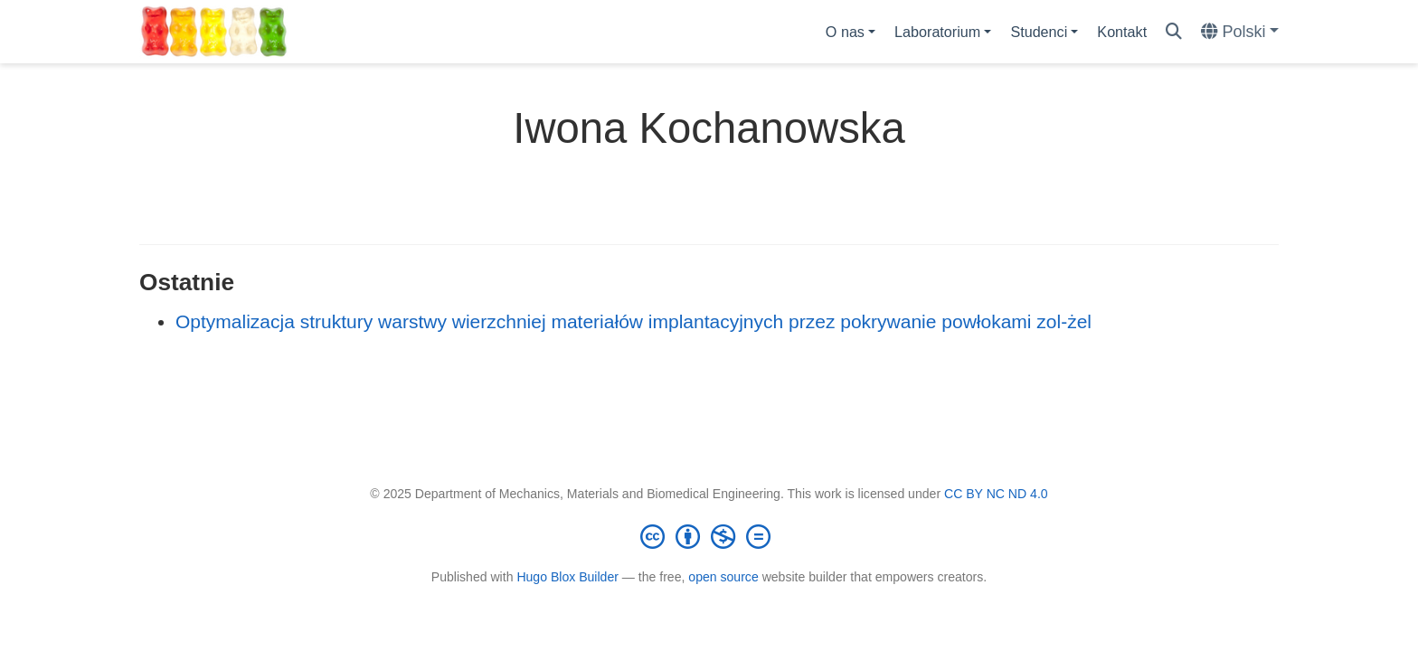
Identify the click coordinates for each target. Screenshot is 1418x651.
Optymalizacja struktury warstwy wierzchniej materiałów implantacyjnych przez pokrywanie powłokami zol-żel (633, 321)
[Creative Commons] (709, 536)
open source (723, 577)
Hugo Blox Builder (567, 577)
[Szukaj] (1174, 32)
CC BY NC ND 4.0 (996, 493)
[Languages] (1240, 32)
